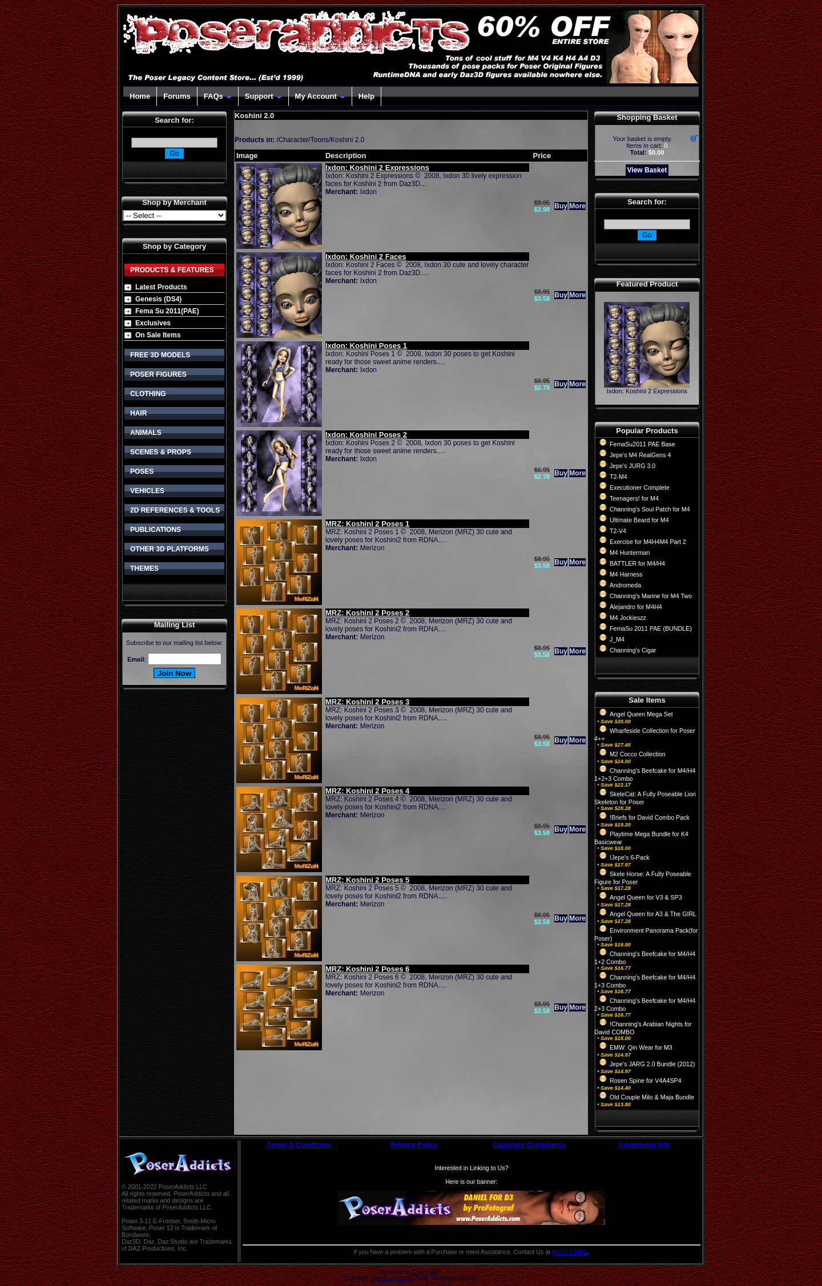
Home (140, 96)
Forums (177, 96)
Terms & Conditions (299, 1145)
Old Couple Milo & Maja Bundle (652, 1097)
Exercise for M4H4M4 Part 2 (648, 541)
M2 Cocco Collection (638, 754)
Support (263, 96)
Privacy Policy (414, 1145)
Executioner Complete (640, 487)
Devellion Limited (391, 1278)
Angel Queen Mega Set (641, 714)
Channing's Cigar (633, 650)
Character (294, 140)
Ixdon (368, 192)
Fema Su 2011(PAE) (167, 311)
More (577, 206)
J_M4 (617, 639)
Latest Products (161, 287)
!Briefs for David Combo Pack (650, 817)
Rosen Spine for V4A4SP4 (646, 1080)
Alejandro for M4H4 (636, 606)
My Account (320, 96)
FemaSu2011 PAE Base (642, 444)
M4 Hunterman (630, 552)
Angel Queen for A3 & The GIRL (653, 913)
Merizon (372, 548)
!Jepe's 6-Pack (630, 857)
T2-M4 (618, 476)
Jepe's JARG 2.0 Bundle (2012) (652, 1064)
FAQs (218, 96)
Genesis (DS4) (158, 299)
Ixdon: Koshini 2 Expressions (647, 391)
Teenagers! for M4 (634, 498)
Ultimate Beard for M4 (639, 520)
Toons (320, 140)
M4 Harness (626, 574)
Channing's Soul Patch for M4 (650, 509)
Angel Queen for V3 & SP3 (646, 897)
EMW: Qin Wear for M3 (641, 1047)
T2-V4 (618, 530)
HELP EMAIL (570, 1251)
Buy (560, 206)
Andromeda (625, 585)
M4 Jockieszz (628, 617)
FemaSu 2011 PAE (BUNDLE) (651, 628)
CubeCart (424, 1272)
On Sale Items (157, 335)
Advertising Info (644, 1145)
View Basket (647, 170)
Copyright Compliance (529, 1145)
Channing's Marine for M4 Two (651, 595)
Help (366, 96)
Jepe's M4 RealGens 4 (640, 454)
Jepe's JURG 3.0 (632, 465)
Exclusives (153, 323)
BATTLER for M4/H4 (637, 563)
